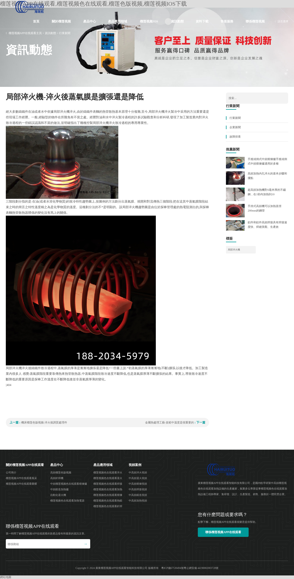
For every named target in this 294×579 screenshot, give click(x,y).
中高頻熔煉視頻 (138, 483)
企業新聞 (235, 127)
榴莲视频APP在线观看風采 (21, 478)
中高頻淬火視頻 (138, 472)
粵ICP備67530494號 (172, 568)
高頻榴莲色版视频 (60, 472)
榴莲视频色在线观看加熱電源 (67, 500)
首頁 (36, 21)
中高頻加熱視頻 (138, 500)
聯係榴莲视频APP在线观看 (255, 24)
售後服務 (226, 21)
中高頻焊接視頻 (138, 489)
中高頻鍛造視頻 (138, 495)
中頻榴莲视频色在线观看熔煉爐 (68, 483)
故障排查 (235, 136)
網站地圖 (5, 577)
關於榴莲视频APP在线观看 (61, 24)
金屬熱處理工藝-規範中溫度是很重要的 (169, 422)
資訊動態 (177, 21)
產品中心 (89, 21)
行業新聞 (64, 33)
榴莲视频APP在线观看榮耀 (21, 483)
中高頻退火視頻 (138, 478)
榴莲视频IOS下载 (149, 24)
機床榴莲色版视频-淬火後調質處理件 (44, 422)
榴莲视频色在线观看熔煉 (107, 495)
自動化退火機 (58, 495)
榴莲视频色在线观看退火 (107, 478)
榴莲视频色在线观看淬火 (107, 472)
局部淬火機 (234, 249)
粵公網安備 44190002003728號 (201, 568)
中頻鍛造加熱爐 (59, 489)
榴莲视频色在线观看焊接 (107, 483)
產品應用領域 (117, 21)
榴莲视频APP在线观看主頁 (25, 33)
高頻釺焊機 (56, 478)
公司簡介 (11, 472)
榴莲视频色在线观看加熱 (107, 489)
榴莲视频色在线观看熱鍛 (107, 500)
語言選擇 (281, 21)
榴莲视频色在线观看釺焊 (107, 506)
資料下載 (202, 21)
